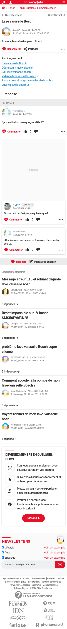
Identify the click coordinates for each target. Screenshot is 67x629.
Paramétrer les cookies (20, 585)
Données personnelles (51, 582)
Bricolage (8, 557)
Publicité (51, 578)
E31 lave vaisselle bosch (16, 72)
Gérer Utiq (36, 585)
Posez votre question (45, 261)
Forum (11, 8)
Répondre (21, 261)
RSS (24, 582)
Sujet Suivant (55, 15)
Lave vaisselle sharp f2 (15, 84)
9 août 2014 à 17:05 (22, 114)
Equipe (26, 578)
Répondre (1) (14, 49)
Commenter (14, 131)
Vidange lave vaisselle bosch (19, 76)
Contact (60, 578)
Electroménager (47, 8)
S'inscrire (34, 518)
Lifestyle (8, 547)
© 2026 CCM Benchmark (41, 588)
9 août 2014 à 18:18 (39, 33)
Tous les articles (13, 582)
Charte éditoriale (38, 578)
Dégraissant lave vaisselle (17, 67)
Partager (31, 49)
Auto (6, 552)
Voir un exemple (54, 547)
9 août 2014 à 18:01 (22, 208)
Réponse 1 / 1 (9, 102)
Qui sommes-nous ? (12, 578)
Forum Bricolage (27, 8)
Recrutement (33, 582)
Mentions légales (50, 585)
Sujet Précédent (13, 15)
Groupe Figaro (21, 588)
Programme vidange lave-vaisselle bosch (26, 80)
